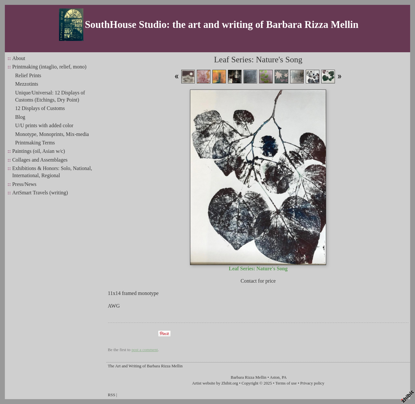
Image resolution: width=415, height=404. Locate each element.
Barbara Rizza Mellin (249, 377)
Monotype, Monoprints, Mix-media (52, 134)
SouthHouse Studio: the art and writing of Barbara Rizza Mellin (222, 24)
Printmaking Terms (35, 142)
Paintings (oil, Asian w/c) (38, 151)
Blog (20, 117)
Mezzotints (26, 84)
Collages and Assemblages (40, 160)
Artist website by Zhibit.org (215, 383)
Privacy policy (312, 383)
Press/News (24, 184)
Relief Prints (28, 75)
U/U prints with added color (44, 125)
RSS (111, 395)
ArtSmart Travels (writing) (40, 192)
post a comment (145, 350)
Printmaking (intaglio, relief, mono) (49, 66)
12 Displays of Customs (40, 108)
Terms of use (286, 383)
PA (284, 377)
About (18, 58)
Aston (275, 377)
